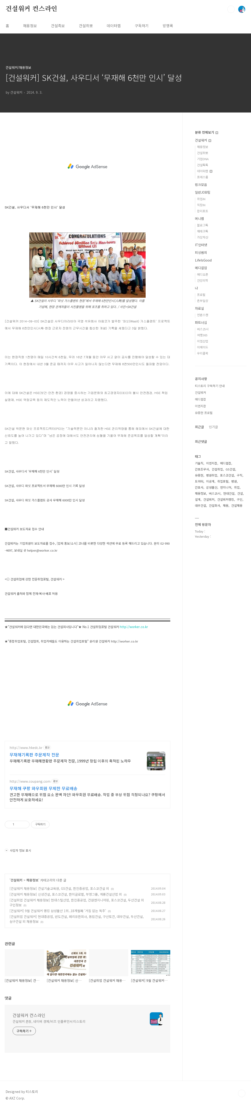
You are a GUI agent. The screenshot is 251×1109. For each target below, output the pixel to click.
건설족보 (58, 25)
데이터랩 (114, 25)
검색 (231, 9)
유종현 (199, 475)
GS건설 (230, 469)
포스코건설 (227, 475)
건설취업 (217, 469)
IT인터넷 (201, 244)
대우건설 (200, 505)
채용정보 (30, 25)
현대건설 (228, 493)
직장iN (201, 205)
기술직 (199, 463)
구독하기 (142, 25)
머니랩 (199, 218)
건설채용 (236, 505)
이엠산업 (202, 341)
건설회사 (214, 505)
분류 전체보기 (206, 132)
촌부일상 (202, 300)
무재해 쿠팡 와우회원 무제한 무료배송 (43, 788)
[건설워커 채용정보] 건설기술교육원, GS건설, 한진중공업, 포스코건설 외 (59, 888)
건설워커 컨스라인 (31, 9)
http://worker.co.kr (134, 627)
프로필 (201, 294)
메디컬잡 (201, 267)
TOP (241, 1093)
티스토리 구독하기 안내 (210, 386)
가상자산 (202, 237)
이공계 (210, 481)
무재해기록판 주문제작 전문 (34, 754)
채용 (225, 505)
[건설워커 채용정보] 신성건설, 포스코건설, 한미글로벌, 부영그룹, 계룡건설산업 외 (66, 894)
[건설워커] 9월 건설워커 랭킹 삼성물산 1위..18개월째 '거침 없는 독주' (58, 910)
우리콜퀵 (202, 353)
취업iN (201, 199)
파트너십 (201, 322)
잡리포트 (202, 211)
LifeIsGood (203, 260)
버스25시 (203, 329)
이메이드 (202, 347)
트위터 (199, 481)
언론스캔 (202, 315)
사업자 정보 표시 (18, 850)
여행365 (202, 335)
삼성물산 (211, 487)
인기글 (213, 426)
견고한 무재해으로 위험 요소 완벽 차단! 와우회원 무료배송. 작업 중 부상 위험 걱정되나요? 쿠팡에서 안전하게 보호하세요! (87, 797)
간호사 (199, 487)
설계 (198, 499)
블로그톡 (202, 225)
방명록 (168, 25)
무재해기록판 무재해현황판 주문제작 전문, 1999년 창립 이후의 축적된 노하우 (70, 760)
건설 (240, 493)
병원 (234, 481)
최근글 (199, 426)
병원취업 (211, 475)
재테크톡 (202, 231)
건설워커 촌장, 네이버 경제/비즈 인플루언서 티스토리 (49, 1021)
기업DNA (203, 159)
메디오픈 (202, 274)
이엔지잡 (200, 406)
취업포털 (222, 481)
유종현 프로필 (204, 412)
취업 (237, 487)
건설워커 (16, 880)
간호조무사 (202, 469)
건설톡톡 (202, 165)
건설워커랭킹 (225, 499)
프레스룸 (202, 177)
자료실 (199, 308)
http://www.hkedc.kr (26, 748)
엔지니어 (225, 487)
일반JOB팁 (202, 192)
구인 (239, 499)
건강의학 (202, 280)
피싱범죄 (201, 252)
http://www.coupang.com (30, 781)
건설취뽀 (86, 25)
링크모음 (201, 184)
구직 (239, 475)
